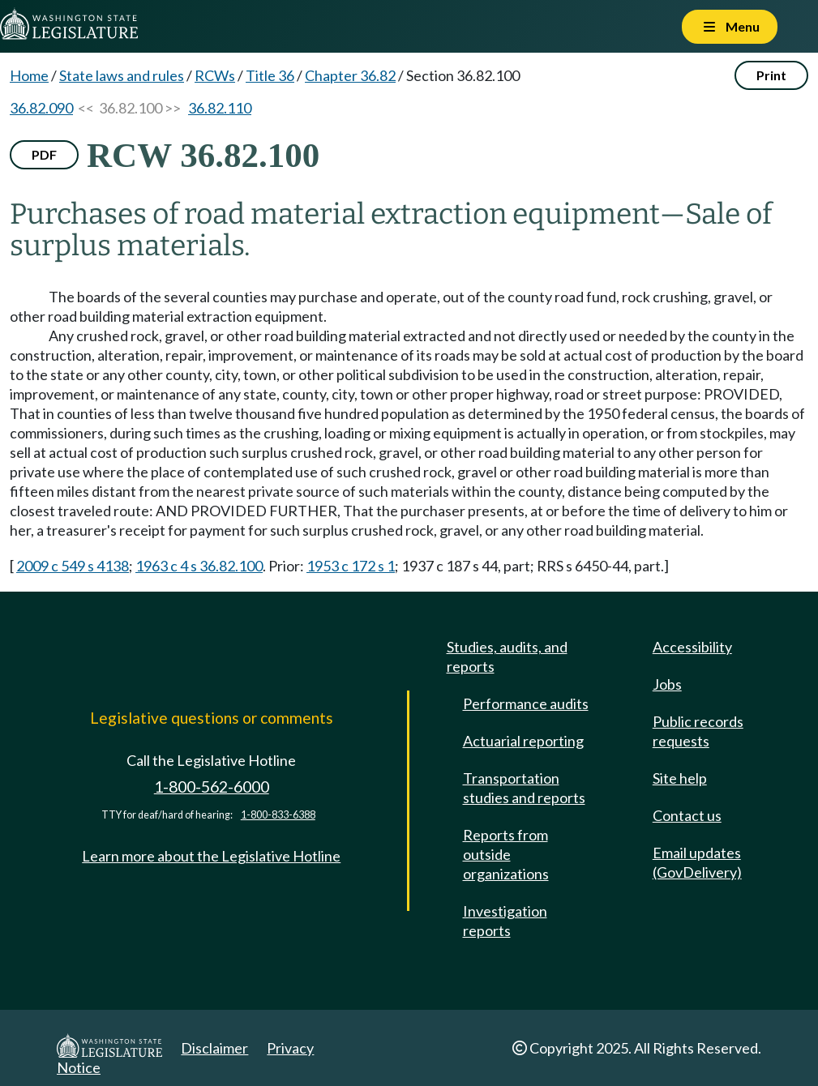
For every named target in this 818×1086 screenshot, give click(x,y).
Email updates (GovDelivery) (697, 862)
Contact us (687, 815)
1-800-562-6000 (211, 786)
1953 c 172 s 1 (350, 566)
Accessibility (692, 647)
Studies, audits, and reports (507, 656)
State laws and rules (121, 75)
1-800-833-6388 (278, 815)
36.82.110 (219, 108)
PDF (44, 154)
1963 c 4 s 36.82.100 (199, 566)
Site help (680, 778)
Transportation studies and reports (524, 787)
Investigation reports (505, 920)
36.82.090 (41, 108)
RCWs (215, 75)
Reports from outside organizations (506, 854)
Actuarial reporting (523, 741)
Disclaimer (214, 1048)
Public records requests (698, 731)
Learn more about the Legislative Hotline (211, 856)
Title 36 (270, 75)
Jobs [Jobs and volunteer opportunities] (667, 684)
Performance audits (526, 703)
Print (771, 75)
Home (29, 75)
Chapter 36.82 (350, 75)
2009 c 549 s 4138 (72, 566)
